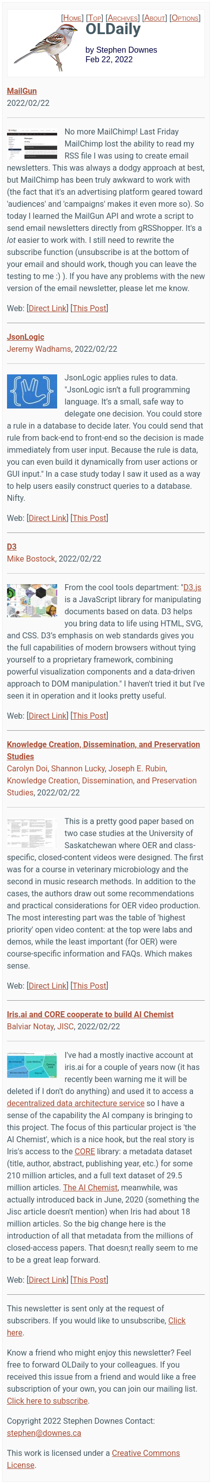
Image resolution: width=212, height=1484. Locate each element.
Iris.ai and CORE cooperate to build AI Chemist (90, 1014)
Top (94, 18)
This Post (89, 308)
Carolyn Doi (27, 768)
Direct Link (47, 308)
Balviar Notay (30, 1026)
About (154, 18)
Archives (123, 18)
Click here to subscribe (47, 1401)
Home (72, 18)
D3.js (192, 587)
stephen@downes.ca (44, 1433)
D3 (12, 547)
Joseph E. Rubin (136, 768)
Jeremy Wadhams (39, 349)
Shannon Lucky (78, 768)
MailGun (22, 91)
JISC (65, 1026)
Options (185, 18)
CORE (85, 1151)
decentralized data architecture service (76, 1103)
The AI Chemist (90, 1187)
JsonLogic (26, 337)
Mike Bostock (31, 559)
